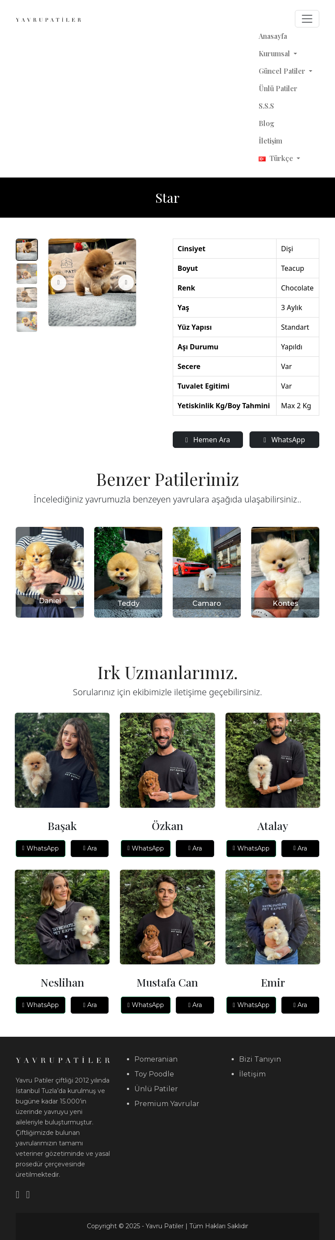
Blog (266, 123)
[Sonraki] (126, 282)
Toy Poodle (154, 1074)
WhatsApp (284, 439)
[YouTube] (18, 1194)
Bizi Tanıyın (260, 1059)
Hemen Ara (207, 439)
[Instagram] (28, 1194)
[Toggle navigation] (307, 18)
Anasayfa (273, 36)
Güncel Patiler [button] (283, 70)
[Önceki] (58, 282)
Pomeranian (156, 1059)
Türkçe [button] (277, 158)
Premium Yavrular (166, 1104)
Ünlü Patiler (278, 88)
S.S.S (266, 105)
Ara (90, 848)
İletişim (270, 140)
